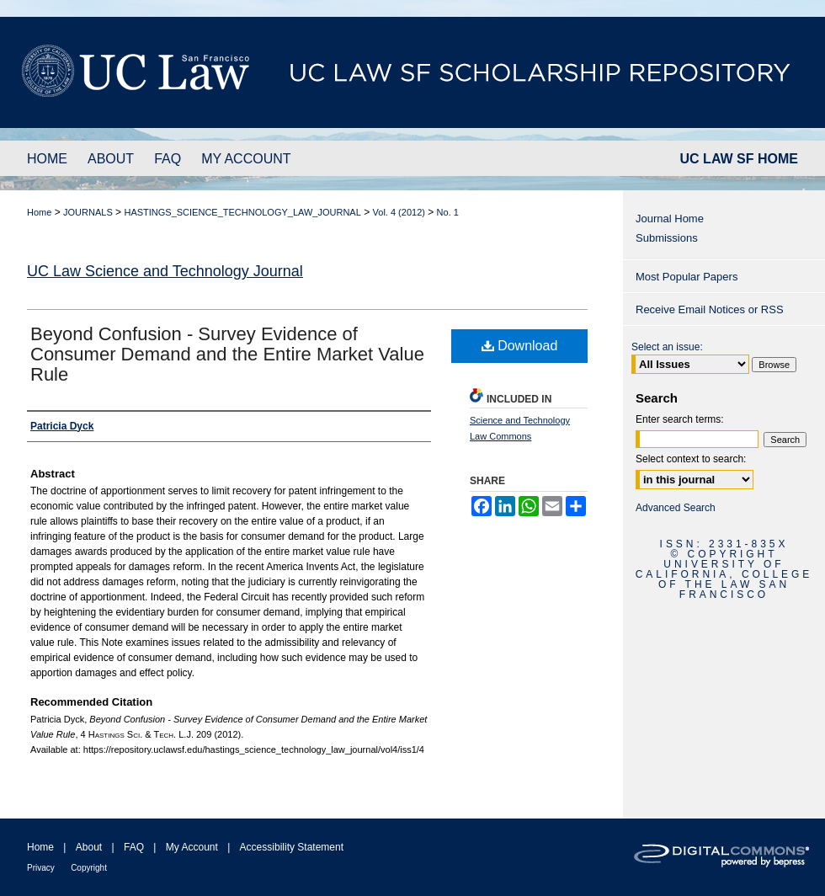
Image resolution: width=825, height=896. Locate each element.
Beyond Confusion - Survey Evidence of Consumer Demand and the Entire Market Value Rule (227, 354)
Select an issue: (667, 347)
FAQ (134, 847)
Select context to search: (691, 459)
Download (520, 346)
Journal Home (670, 218)
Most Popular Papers (686, 276)
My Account (192, 847)
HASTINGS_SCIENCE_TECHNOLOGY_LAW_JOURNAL (242, 212)
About (89, 847)
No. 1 (448, 212)
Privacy (41, 867)
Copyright (89, 867)
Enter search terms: (680, 419)
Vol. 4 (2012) (399, 212)
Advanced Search (676, 508)
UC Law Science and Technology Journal (165, 271)
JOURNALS (88, 212)
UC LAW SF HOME (739, 159)
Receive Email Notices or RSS (710, 309)
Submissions (667, 238)
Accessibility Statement (291, 847)
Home (39, 212)
